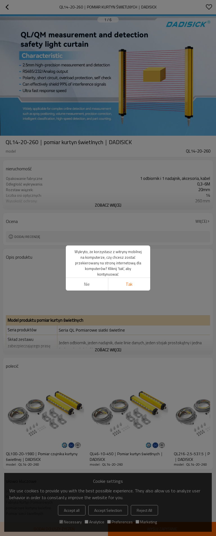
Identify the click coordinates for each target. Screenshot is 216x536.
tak (129, 284)
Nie (87, 284)
